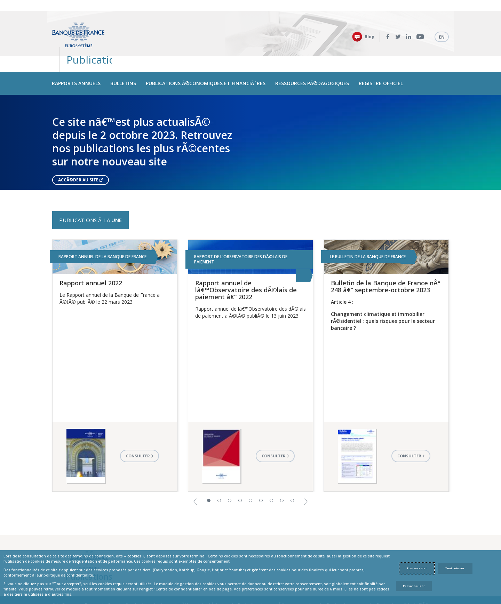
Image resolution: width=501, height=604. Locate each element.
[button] (195, 474)
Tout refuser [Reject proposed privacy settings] (454, 568)
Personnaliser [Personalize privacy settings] (414, 586)
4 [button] (240, 473)
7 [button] (271, 473)
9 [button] (292, 473)
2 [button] (219, 473)
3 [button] (229, 473)
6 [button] (261, 473)
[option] (250, 115)
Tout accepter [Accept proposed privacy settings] (417, 568)
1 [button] (208, 473)
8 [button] (282, 473)
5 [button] (250, 473)
